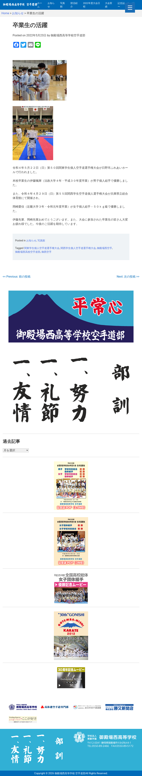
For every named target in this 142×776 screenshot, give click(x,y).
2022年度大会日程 (91, 5)
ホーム (39, 5)
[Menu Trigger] (130, 8)
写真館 (62, 5)
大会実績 (108, 5)
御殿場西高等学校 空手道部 (70, 773)
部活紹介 (73, 5)
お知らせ (51, 5)
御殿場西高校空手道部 (27, 251)
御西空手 (46, 251)
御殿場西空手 (104, 248)
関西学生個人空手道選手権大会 (78, 248)
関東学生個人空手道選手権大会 (41, 248)
